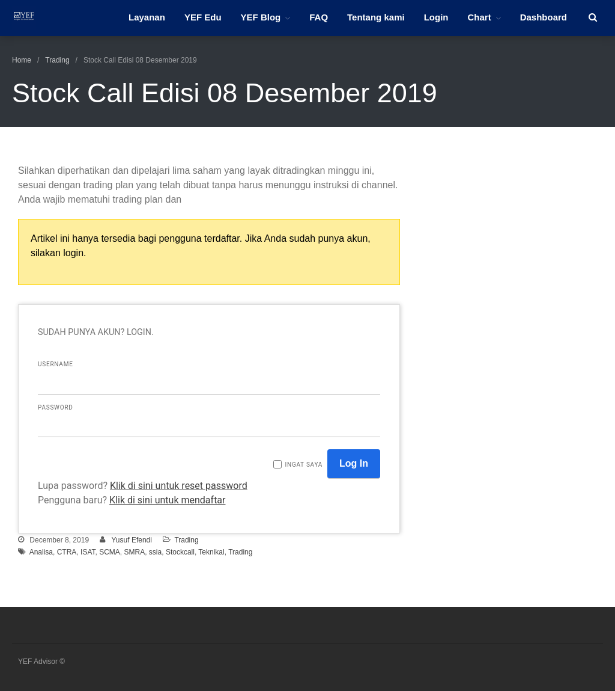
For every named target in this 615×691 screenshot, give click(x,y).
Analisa (41, 552)
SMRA (134, 552)
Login (436, 17)
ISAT (87, 552)
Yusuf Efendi (132, 540)
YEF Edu (203, 17)
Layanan (147, 17)
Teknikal (211, 552)
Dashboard (543, 17)
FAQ (318, 17)
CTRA (67, 552)
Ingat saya (304, 464)
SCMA (109, 552)
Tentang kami (376, 17)
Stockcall (180, 552)
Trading (57, 60)
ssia (155, 552)
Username (55, 364)
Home (21, 60)
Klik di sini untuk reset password (178, 485)
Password (55, 407)
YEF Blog (261, 17)
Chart (479, 17)
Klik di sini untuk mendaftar (167, 500)
